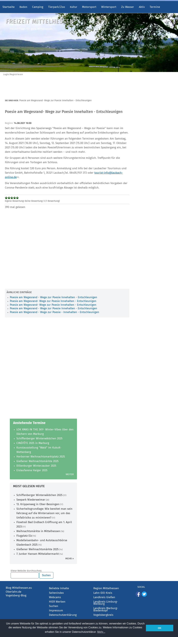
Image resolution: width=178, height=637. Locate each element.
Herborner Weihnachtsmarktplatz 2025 (40, 456)
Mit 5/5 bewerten (17, 198)
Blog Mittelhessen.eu (19, 588)
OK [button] (159, 628)
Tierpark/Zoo (56, 7)
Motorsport (89, 7)
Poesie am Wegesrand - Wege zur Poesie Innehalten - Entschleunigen (53, 297)
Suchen (53, 606)
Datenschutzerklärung (63, 615)
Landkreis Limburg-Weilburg (105, 603)
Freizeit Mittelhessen (40, 21)
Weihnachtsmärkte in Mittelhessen (38, 531)
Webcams (55, 597)
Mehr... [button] (101, 631)
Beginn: (9, 123)
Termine (155, 7)
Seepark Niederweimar (30, 499)
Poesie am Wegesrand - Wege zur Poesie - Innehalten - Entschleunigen (54, 312)
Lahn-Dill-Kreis (102, 593)
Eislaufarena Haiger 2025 (31, 470)
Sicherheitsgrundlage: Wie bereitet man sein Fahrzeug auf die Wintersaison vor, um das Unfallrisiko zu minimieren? (44, 513)
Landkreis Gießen (104, 597)
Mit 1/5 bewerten (6, 198)
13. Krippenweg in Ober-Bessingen (37, 504)
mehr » (69, 558)
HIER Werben (57, 601)
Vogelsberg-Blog (16, 595)
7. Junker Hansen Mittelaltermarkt (37, 554)
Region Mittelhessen (106, 588)
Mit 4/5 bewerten (14, 198)
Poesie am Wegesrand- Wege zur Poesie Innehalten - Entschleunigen (53, 301)
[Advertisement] (89, 89)
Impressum (56, 610)
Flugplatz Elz (24, 535)
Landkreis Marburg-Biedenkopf (105, 609)
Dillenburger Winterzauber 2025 (36, 465)
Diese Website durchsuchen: (26, 571)
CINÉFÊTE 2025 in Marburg (32, 443)
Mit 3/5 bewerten (11, 198)
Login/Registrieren (13, 74)
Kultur (73, 6)
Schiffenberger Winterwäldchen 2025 (39, 438)
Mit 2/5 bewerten (9, 198)
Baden (23, 6)
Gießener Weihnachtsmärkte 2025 (37, 461)
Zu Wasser (127, 7)
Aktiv (142, 6)
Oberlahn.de (13, 591)
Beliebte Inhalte (59, 588)
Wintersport (108, 7)
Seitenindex (56, 593)
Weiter (70, 474)
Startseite (8, 7)
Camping (37, 7)
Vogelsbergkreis (103, 615)
